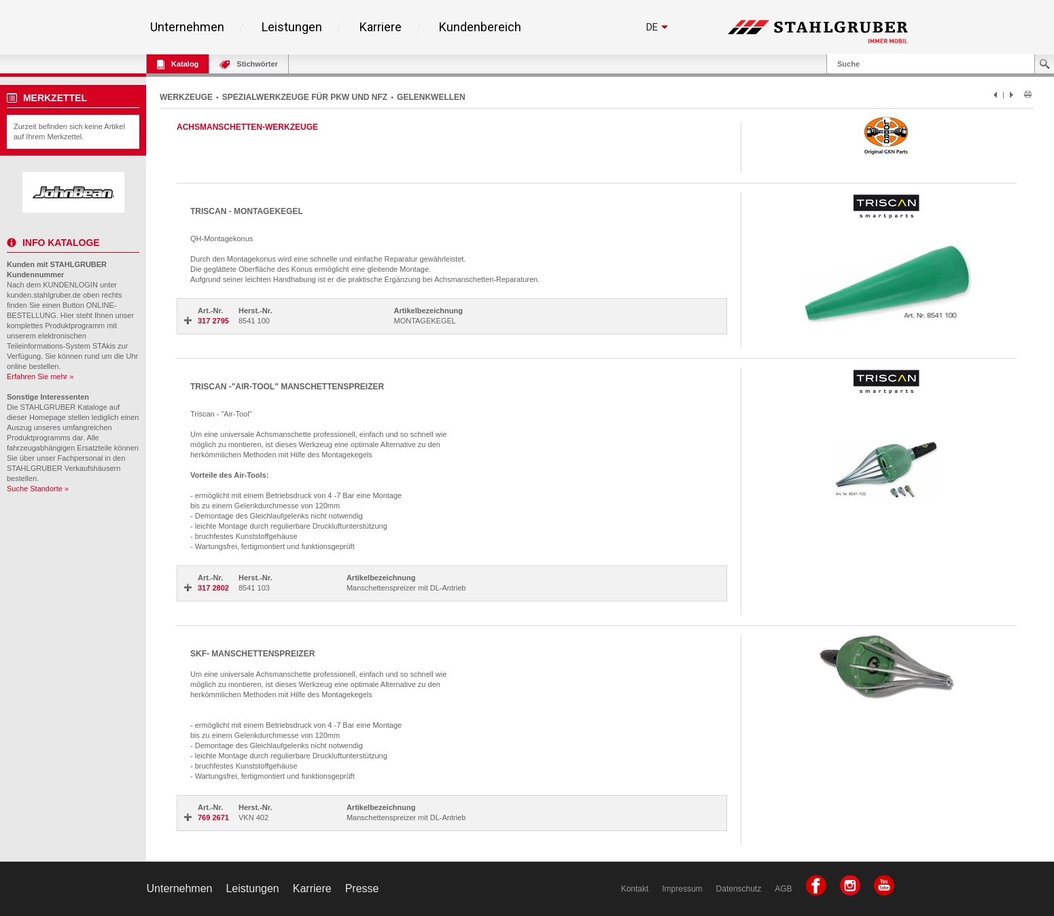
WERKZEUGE (186, 97)
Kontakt (635, 889)
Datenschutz (739, 889)
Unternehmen (187, 27)
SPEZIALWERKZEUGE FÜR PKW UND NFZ (304, 97)
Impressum (682, 889)
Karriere (380, 27)
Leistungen (292, 27)
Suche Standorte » (38, 489)
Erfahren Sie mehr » (40, 376)
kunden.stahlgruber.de (44, 295)
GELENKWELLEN (431, 97)
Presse (362, 888)
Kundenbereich (480, 27)
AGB (783, 889)
